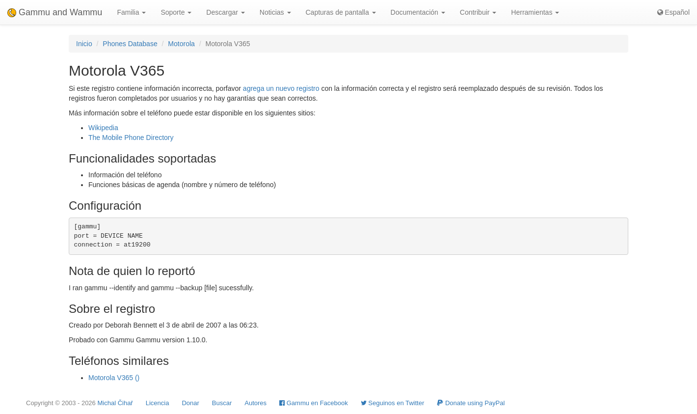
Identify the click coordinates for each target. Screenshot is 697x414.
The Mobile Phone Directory (131, 137)
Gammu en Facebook (313, 403)
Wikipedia (103, 128)
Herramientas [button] (535, 12)
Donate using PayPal (471, 403)
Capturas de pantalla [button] (341, 12)
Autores (255, 403)
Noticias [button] (275, 12)
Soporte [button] (176, 12)
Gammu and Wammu (54, 12)
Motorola (181, 44)
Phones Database (130, 44)
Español (673, 12)
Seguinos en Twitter (393, 403)
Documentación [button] (418, 12)
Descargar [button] (225, 12)
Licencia (157, 403)
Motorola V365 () (113, 378)
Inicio (84, 44)
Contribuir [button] (478, 12)
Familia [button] (131, 12)
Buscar (222, 403)
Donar (190, 403)
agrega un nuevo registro (281, 88)
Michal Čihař (115, 403)
